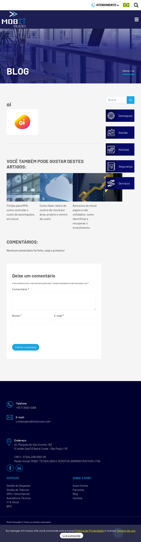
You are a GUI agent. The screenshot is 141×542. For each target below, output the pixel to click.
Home (126, 71)
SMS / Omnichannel (18, 494)
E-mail (59, 315)
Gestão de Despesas (18, 486)
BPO (9, 507)
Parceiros (78, 490)
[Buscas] (136, 5)
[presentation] (37, 335)
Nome (16, 315)
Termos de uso (126, 530)
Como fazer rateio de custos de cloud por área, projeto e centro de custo (54, 196)
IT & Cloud (13, 503)
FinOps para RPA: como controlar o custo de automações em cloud (21, 196)
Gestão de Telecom (18, 490)
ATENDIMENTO (105, 5)
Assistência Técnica (18, 498)
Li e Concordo (71, 535)
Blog (75, 494)
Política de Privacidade (89, 530)
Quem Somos (80, 486)
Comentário (20, 289)
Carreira (77, 498)
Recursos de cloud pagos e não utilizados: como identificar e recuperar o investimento (87, 201)
